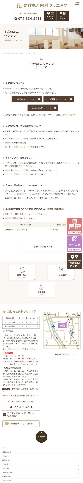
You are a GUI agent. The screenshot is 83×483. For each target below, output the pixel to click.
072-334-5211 (68, 115)
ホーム (4, 431)
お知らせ (5, 468)
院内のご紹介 (6, 460)
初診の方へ (5, 439)
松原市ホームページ (25, 99)
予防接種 (5, 447)
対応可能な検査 (7, 455)
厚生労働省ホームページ (41, 108)
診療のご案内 (6, 443)
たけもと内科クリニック (40, 479)
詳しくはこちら (14, 332)
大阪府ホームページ (57, 99)
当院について (6, 435)
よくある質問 (6, 464)
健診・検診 (5, 451)
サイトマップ (6, 472)
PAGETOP (41, 420)
